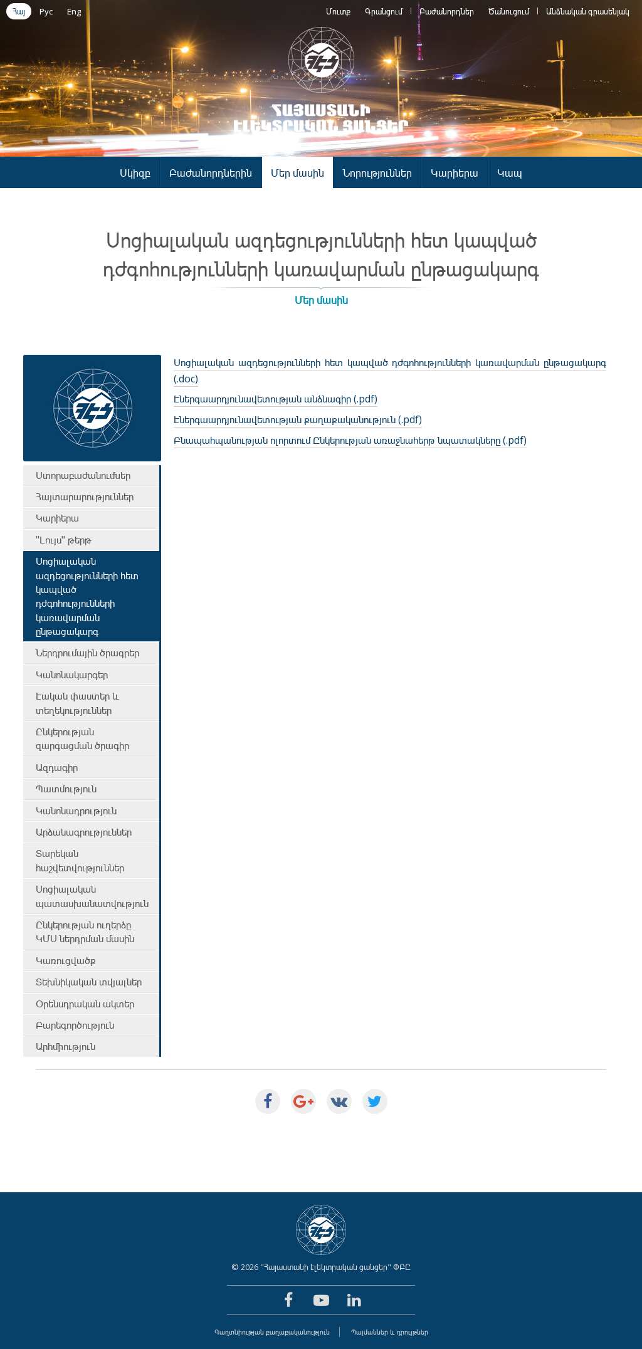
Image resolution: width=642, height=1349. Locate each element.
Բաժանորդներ (446, 11)
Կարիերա (454, 172)
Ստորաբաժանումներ (83, 475)
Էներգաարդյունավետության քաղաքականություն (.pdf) (298, 419)
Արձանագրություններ (84, 832)
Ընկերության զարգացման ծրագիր (82, 738)
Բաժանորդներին (210, 172)
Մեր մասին (297, 172)
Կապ (509, 172)
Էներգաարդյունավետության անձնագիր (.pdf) (275, 399)
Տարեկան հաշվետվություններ (80, 860)
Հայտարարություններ (85, 496)
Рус (46, 11)
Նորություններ (377, 172)
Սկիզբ (135, 172)
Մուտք (338, 11)
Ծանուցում (508, 11)
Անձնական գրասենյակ (587, 11)
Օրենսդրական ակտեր (85, 1003)
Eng (74, 11)
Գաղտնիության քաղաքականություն (272, 1331)
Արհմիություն (65, 1046)
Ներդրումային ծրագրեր (87, 652)
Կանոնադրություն (76, 810)
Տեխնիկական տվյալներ (89, 982)
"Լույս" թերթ (64, 540)
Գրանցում (384, 11)
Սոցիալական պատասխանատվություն (92, 896)
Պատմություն (66, 788)
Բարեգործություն (75, 1025)
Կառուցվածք (66, 960)
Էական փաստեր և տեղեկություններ (77, 702)
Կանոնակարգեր (72, 674)
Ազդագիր (57, 767)
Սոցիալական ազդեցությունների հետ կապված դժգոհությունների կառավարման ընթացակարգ (87, 596)
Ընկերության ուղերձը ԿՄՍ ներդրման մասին (85, 931)
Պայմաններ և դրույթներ (389, 1331)
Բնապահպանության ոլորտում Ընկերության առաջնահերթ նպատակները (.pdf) (350, 440)
